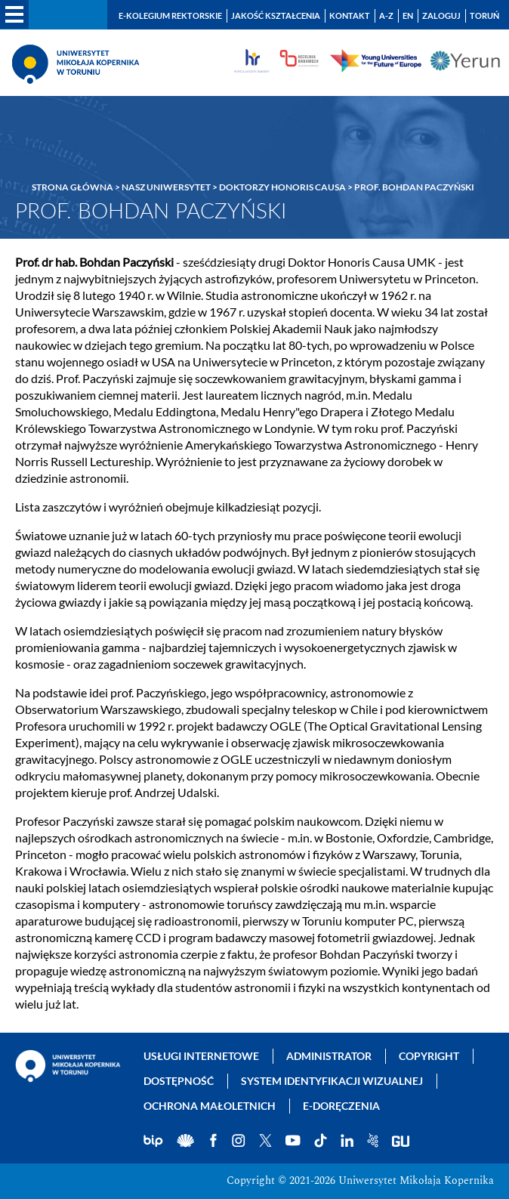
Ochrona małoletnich (209, 1105)
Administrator (329, 1055)
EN (408, 15)
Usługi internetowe (201, 1055)
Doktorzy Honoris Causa (282, 187)
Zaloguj (441, 15)
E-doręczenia (341, 1105)
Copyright (429, 1055)
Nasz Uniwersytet (166, 187)
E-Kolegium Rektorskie (170, 15)
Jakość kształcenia (275, 15)
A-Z (386, 15)
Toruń (484, 15)
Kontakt (349, 15)
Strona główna (72, 187)
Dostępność (178, 1080)
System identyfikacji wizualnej (332, 1080)
